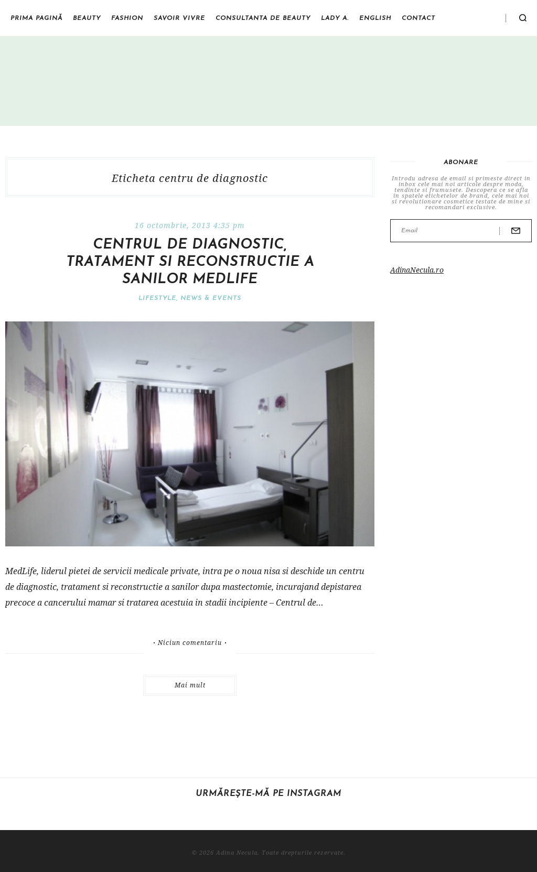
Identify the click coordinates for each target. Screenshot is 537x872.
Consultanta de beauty (263, 18)
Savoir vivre (179, 18)
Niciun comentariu (190, 643)
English (375, 18)
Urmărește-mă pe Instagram (268, 794)
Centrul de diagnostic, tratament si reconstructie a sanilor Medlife (190, 262)
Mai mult (190, 685)
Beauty (87, 18)
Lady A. (335, 18)
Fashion (127, 18)
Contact (418, 18)
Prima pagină (36, 18)
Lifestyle (157, 298)
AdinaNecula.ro (417, 270)
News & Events (210, 298)
